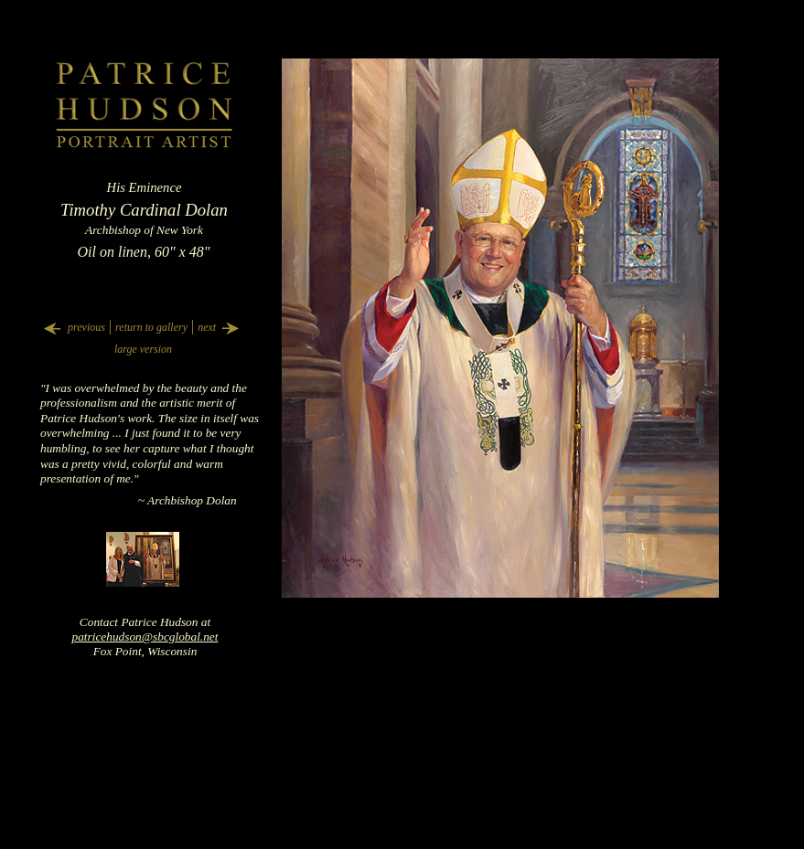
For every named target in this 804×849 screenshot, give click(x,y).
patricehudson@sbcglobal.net (145, 636)
